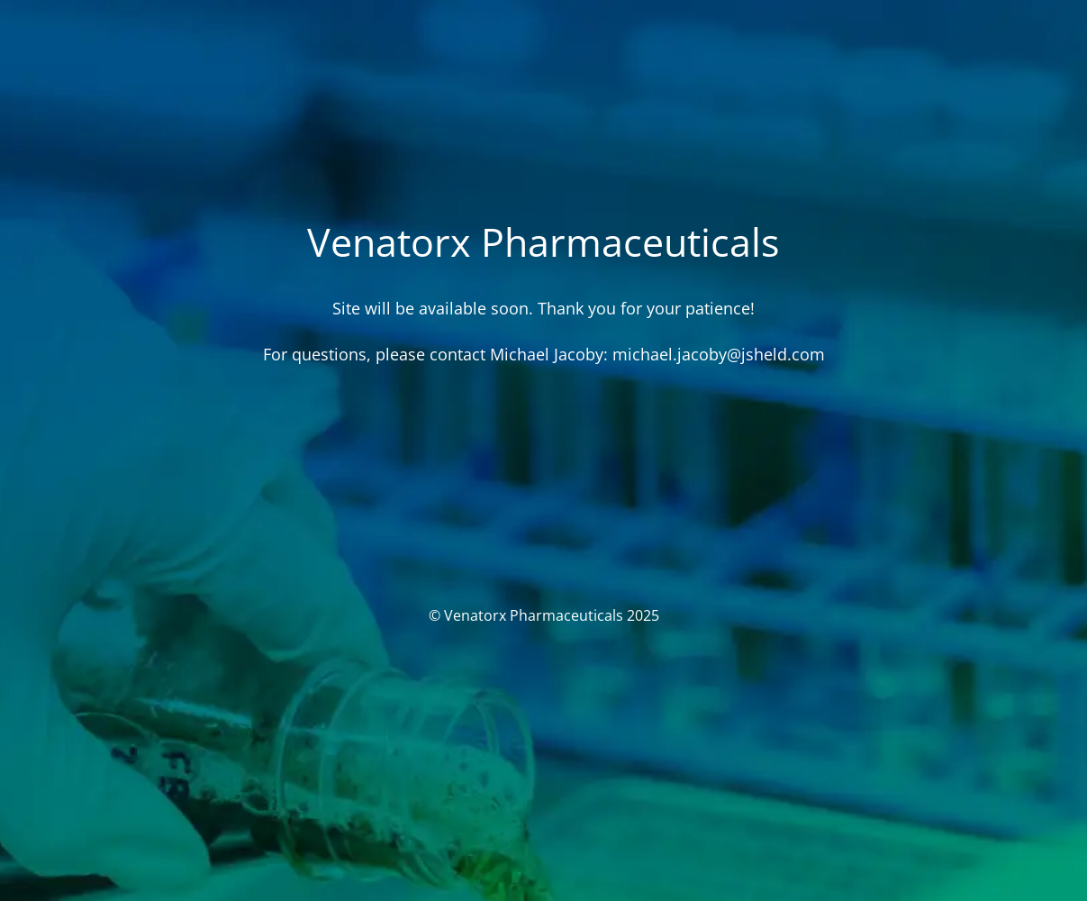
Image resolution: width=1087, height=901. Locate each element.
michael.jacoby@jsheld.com (718, 354)
